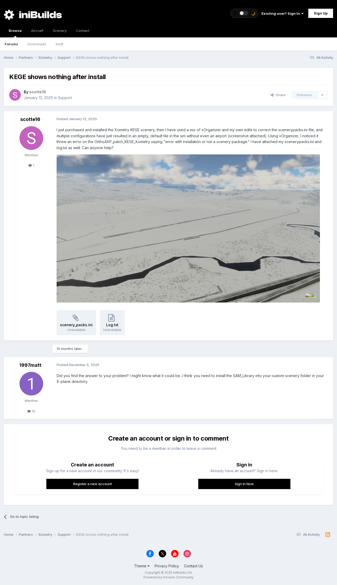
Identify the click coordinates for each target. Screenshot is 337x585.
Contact (82, 30)
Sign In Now (244, 484)
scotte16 (30, 119)
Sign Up (321, 13)
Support (65, 97)
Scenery (60, 30)
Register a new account (92, 484)
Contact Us (193, 566)
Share (278, 95)
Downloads (37, 44)
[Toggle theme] (244, 13)
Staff (59, 44)
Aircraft (37, 30)
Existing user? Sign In (282, 13)
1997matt (30, 365)
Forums (11, 44)
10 (31, 411)
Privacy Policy (167, 566)
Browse (15, 32)
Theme (142, 566)
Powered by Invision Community (168, 577)
